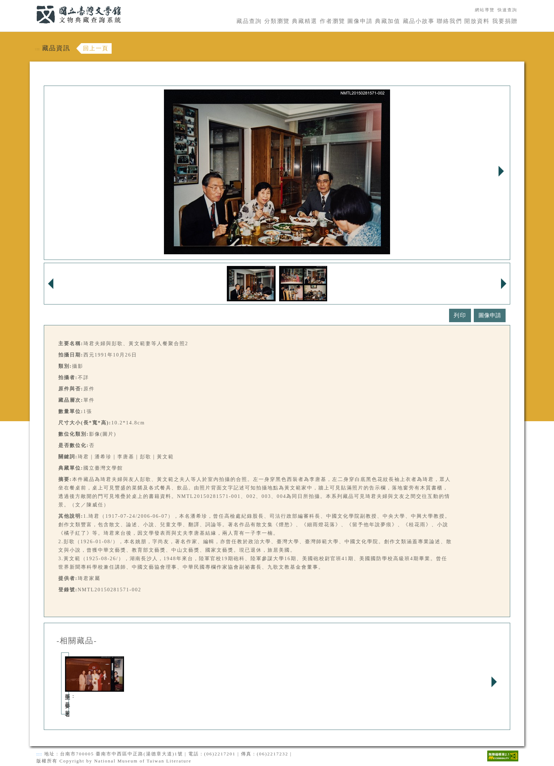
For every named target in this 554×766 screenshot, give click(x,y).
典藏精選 (304, 21)
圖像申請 (360, 21)
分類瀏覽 (277, 21)
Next (501, 171)
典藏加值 (387, 21)
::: (32, 4)
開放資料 (477, 21)
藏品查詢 (249, 21)
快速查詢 (507, 9)
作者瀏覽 (332, 21)
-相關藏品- (77, 641)
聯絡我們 (449, 21)
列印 (460, 315)
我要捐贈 (505, 21)
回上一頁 (95, 48)
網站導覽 (485, 9)
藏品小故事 (419, 21)
